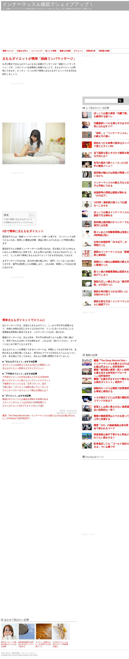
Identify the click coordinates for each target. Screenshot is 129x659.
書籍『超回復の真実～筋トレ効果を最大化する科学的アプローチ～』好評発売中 (111, 372)
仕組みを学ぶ (22, 51)
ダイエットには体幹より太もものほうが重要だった (26, 365)
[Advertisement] (65, 29)
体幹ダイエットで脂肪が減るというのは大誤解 (8, 644)
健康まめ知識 (65, 51)
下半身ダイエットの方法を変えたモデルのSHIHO (25, 377)
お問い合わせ (5, 653)
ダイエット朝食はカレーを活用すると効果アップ (43, 644)
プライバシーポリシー (29, 653)
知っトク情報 (50, 51)
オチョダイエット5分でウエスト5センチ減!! (22, 406)
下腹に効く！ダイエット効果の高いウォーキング (25, 387)
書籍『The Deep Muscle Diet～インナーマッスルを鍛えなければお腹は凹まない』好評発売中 (111, 363)
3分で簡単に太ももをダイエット (19, 219)
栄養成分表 (90, 51)
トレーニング (36, 51)
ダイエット (78, 51)
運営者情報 (16, 653)
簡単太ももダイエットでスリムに (19, 222)
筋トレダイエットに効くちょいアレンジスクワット (26, 380)
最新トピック (8, 51)
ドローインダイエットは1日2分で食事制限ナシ (24, 402)
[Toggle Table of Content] (30, 215)
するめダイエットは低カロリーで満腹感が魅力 (60, 644)
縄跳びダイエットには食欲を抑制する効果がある (25, 399)
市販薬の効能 (104, 51)
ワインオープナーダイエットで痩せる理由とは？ (25, 390)
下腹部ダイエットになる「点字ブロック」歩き (24, 384)
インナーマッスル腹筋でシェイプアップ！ (48, 4)
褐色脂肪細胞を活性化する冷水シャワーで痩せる (26, 644)
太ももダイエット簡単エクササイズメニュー (23, 368)
